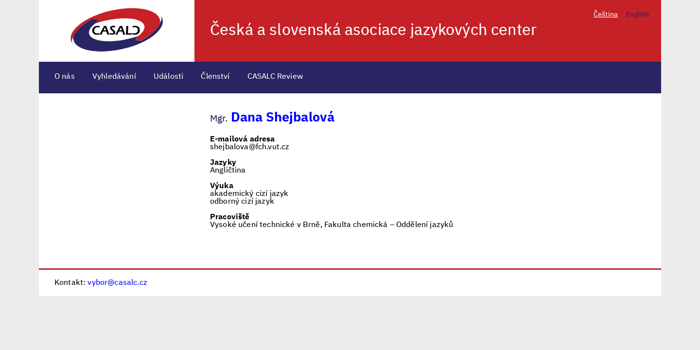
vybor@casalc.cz (117, 283)
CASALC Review (275, 77)
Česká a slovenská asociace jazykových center (373, 30)
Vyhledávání (114, 77)
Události (168, 77)
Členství (215, 77)
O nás (64, 77)
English (637, 14)
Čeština (606, 14)
